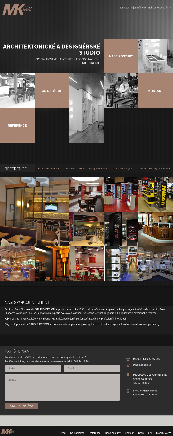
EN (150, 432)
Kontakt (129, 432)
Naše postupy (113, 432)
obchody (69, 168)
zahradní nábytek (123, 168)
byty (81, 168)
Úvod (63, 432)
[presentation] (89, 408)
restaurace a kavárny (48, 168)
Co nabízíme (77, 432)
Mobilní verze (163, 432)
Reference (95, 432)
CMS (141, 432)
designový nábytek (99, 168)
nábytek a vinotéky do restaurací (155, 168)
